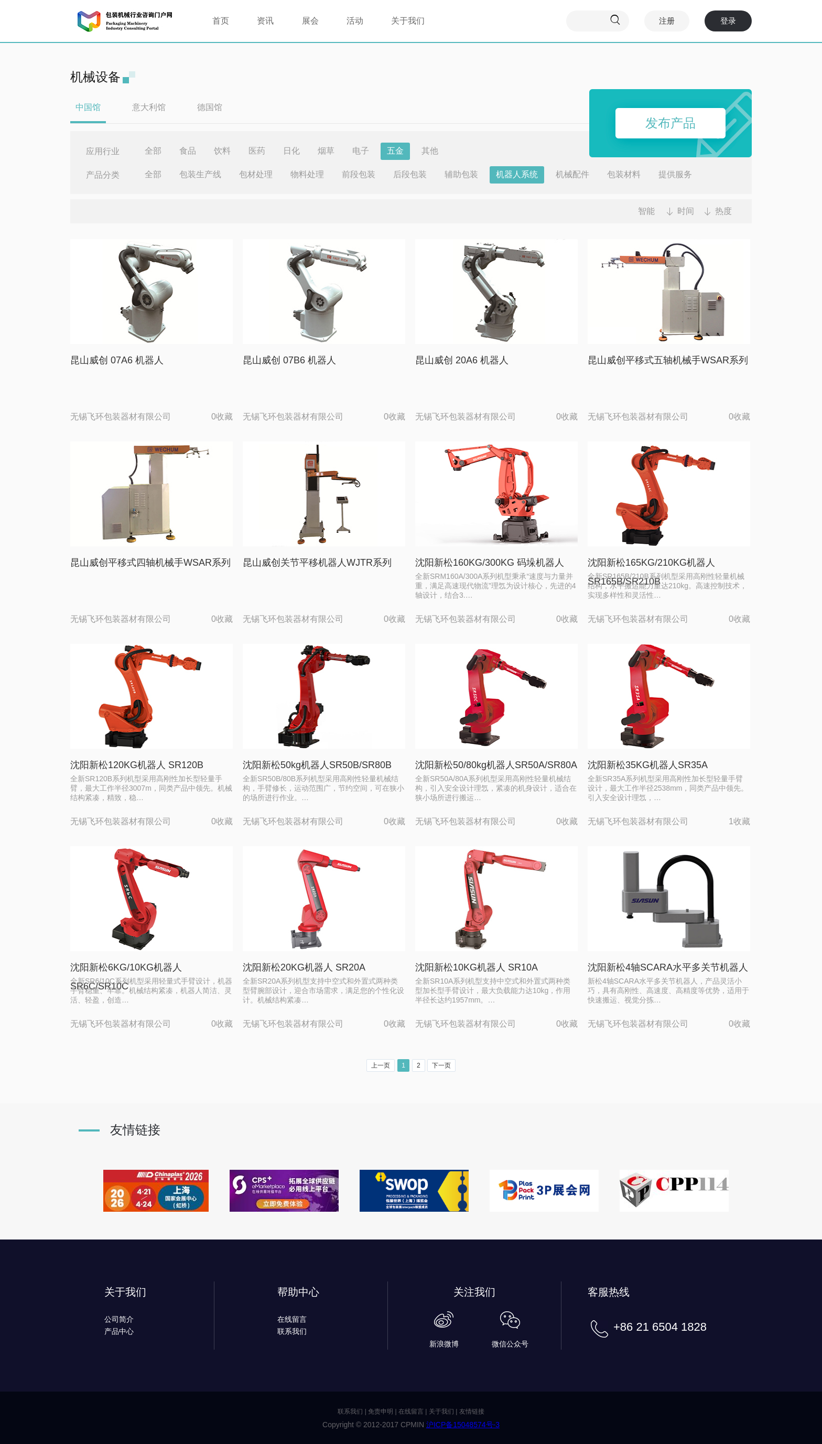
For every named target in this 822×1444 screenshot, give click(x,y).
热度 (723, 211)
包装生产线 (200, 174)
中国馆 (88, 107)
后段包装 (410, 174)
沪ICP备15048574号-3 (463, 1424)
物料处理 (307, 174)
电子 (360, 150)
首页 (220, 20)
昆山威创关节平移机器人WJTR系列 (317, 562)
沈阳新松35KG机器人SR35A (648, 765)
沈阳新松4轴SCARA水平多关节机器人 (668, 967)
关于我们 (408, 20)
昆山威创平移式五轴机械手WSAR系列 (668, 360)
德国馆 (209, 107)
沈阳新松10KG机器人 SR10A (476, 967)
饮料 (222, 150)
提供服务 (675, 174)
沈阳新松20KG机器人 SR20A (304, 967)
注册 (667, 20)
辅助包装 (461, 174)
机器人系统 (517, 174)
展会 (310, 20)
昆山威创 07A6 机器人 (117, 360)
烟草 (326, 150)
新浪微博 (444, 1344)
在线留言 (292, 1319)
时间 (685, 211)
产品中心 (119, 1331)
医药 (256, 150)
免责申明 (380, 1411)
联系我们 (292, 1331)
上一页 (380, 1065)
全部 (153, 150)
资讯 (265, 20)
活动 (355, 20)
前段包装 (358, 174)
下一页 (441, 1065)
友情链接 (471, 1411)
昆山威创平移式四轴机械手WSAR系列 (150, 562)
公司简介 (119, 1319)
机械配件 (572, 174)
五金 (395, 150)
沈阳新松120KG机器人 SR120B (136, 765)
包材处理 (256, 174)
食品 (187, 150)
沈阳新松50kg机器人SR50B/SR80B (317, 765)
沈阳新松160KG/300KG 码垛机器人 (489, 562)
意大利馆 (149, 107)
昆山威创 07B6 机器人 (289, 360)
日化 (291, 150)
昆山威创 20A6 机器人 (462, 360)
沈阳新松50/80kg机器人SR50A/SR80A (496, 765)
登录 (728, 20)
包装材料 (624, 174)
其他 (429, 150)
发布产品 (670, 123)
